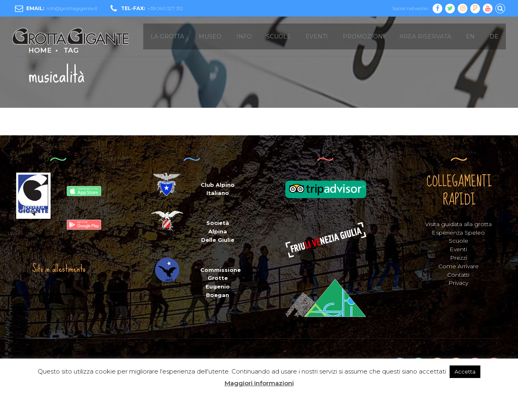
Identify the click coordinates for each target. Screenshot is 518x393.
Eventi (458, 249)
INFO (244, 36)
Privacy (458, 282)
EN (470, 36)
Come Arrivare (458, 266)
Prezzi (458, 257)
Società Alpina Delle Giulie (217, 231)
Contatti (458, 274)
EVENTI (317, 36)
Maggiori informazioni (259, 383)
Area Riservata (425, 36)
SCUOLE (278, 36)
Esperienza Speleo (458, 232)
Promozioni (364, 36)
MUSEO (210, 36)
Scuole (458, 240)
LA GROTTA (167, 36)
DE (494, 36)
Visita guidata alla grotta (458, 224)
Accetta (465, 371)
